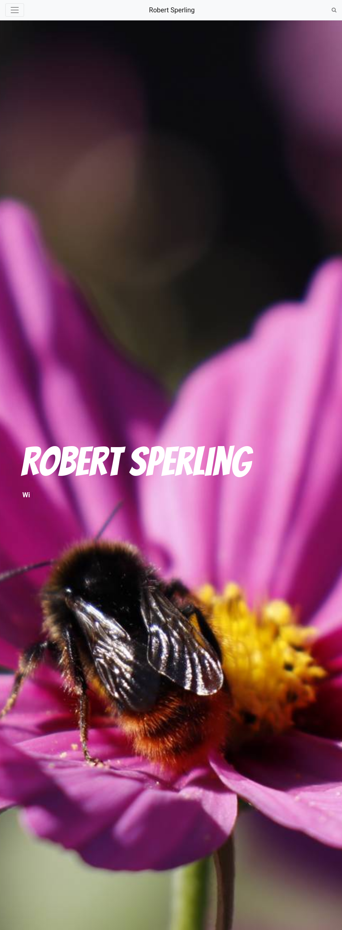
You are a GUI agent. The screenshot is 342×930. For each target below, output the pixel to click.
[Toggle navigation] (14, 10)
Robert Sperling (172, 10)
